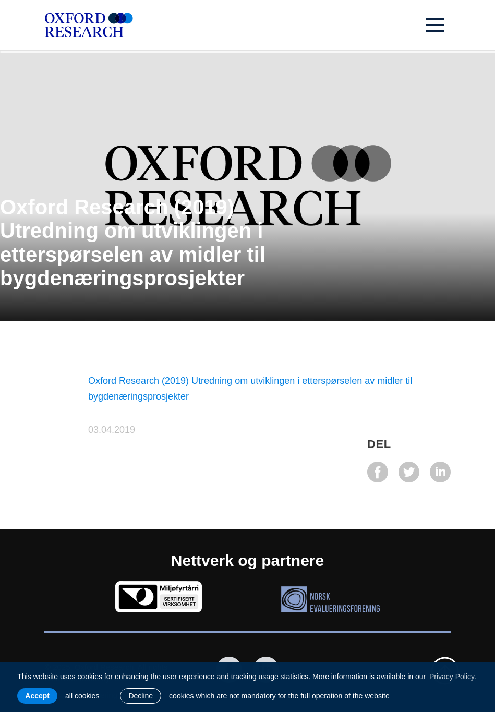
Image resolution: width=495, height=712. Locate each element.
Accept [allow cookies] (37, 696)
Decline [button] (140, 696)
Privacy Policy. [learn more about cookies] (452, 676)
